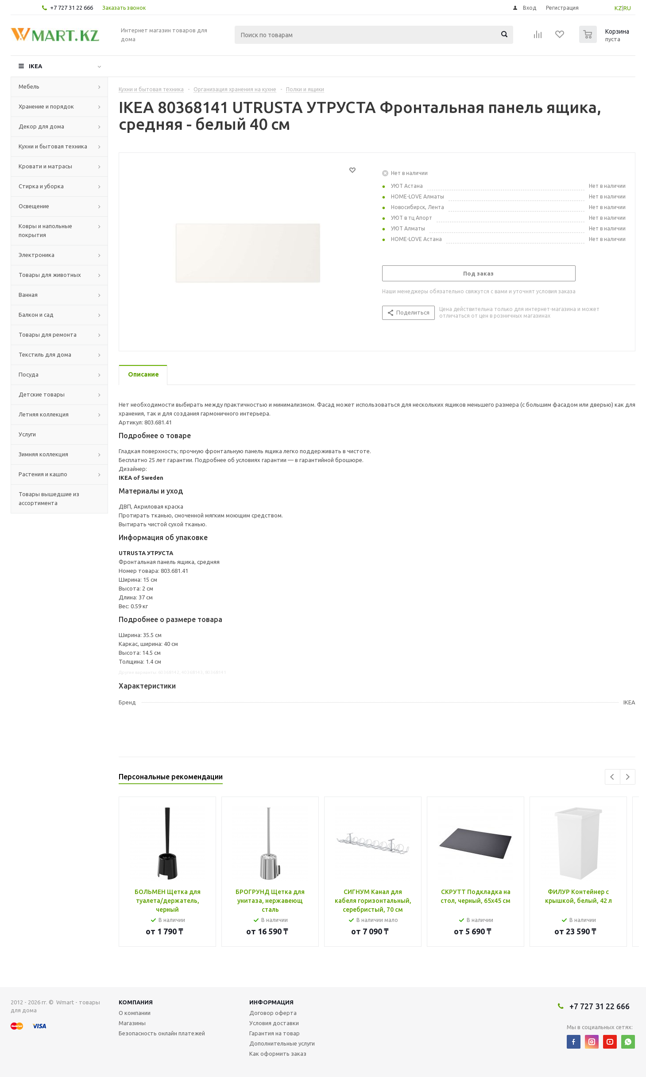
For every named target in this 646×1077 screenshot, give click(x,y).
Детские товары (42, 394)
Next (627, 777)
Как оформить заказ (277, 1053)
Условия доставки (274, 1023)
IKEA (35, 66)
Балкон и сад (36, 314)
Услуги (27, 434)
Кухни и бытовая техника (53, 146)
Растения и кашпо (43, 474)
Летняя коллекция (44, 414)
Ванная (28, 295)
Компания (136, 1002)
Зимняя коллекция (43, 454)
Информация (271, 1002)
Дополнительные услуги (282, 1043)
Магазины (132, 1023)
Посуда (29, 374)
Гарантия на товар (274, 1033)
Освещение (34, 206)
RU (627, 8)
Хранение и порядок (46, 106)
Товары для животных (50, 275)
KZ (618, 8)
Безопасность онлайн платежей (162, 1033)
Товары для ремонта (48, 334)
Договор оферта (273, 1013)
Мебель (29, 86)
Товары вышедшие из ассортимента (49, 498)
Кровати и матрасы (45, 166)
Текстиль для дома (45, 354)
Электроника (36, 255)
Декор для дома (41, 126)
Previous (612, 777)
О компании (135, 1013)
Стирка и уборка (41, 186)
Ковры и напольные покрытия (45, 230)
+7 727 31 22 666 (71, 7)
